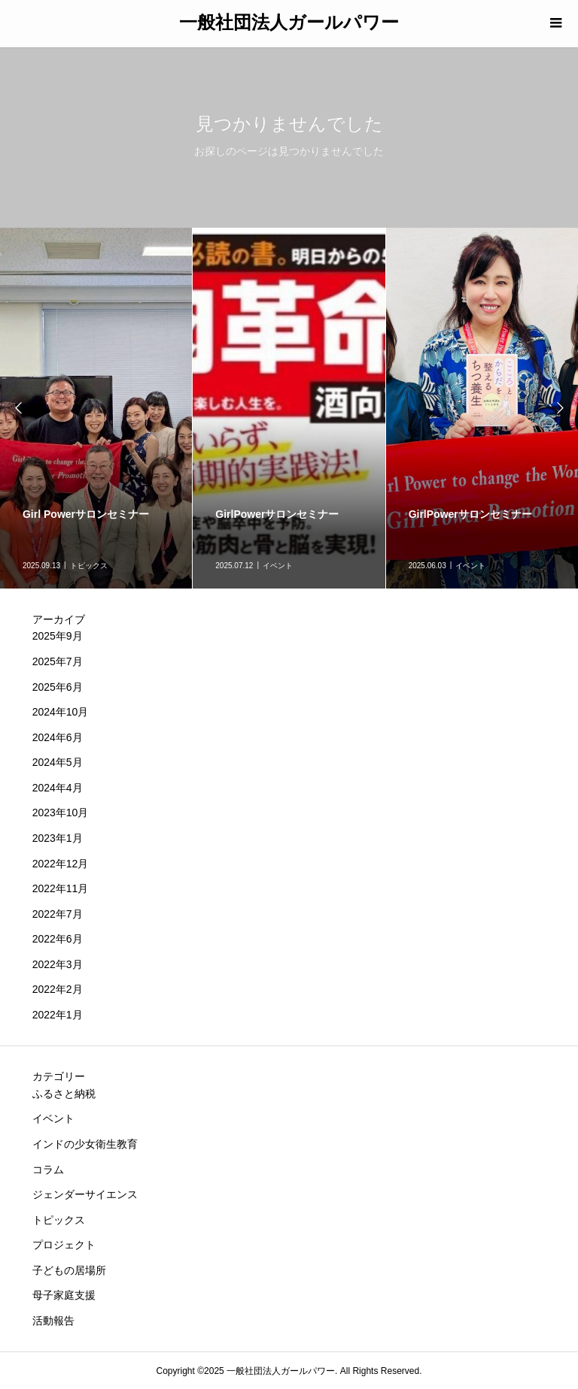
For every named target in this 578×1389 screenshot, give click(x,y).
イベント (53, 1118)
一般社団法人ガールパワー (289, 22)
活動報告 (53, 1321)
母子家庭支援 (64, 1295)
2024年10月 (60, 712)
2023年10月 (60, 812)
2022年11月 (60, 888)
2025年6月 (57, 687)
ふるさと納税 (64, 1094)
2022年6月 (57, 939)
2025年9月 (57, 636)
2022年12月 (60, 864)
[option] (289, 408)
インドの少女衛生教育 (85, 1144)
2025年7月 (57, 661)
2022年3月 (57, 964)
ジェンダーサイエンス (85, 1194)
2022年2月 (57, 989)
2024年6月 (57, 737)
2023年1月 (57, 838)
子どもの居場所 (69, 1270)
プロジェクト (64, 1245)
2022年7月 (57, 914)
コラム (48, 1170)
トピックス (58, 1220)
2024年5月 (57, 762)
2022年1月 (57, 1015)
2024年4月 (57, 788)
